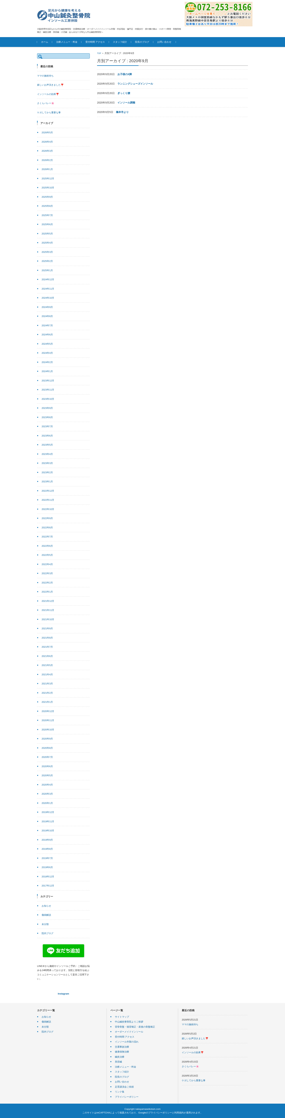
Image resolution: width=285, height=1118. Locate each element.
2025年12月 (48, 178)
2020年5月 (47, 775)
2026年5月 (47, 132)
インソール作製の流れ (127, 1041)
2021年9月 (47, 628)
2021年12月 (48, 601)
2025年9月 (47, 197)
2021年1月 (47, 702)
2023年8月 (47, 417)
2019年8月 (47, 849)
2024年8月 (47, 316)
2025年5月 (47, 233)
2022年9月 (47, 518)
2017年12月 (48, 885)
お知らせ (46, 905)
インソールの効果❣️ (48, 94)
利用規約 (179, 1112)
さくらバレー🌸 (45, 103)
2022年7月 (47, 536)
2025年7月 (47, 215)
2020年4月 (47, 784)
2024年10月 (48, 297)
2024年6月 (47, 334)
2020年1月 (47, 803)
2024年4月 (47, 353)
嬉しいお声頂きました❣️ (50, 84)
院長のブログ (142, 42)
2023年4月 (47, 454)
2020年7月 (47, 757)
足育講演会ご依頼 (124, 1086)
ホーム (44, 42)
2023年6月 (47, 435)
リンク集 (119, 1091)
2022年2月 (47, 582)
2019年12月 (48, 812)
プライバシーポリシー (127, 1096)
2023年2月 (47, 472)
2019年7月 (47, 858)
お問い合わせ (164, 42)
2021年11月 (48, 610)
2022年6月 (47, 546)
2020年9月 (47, 738)
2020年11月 (48, 720)
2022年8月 (47, 527)
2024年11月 (48, 288)
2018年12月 (48, 876)
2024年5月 (47, 343)
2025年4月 (47, 242)
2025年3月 (47, 252)
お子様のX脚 (124, 74)
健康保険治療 (122, 1051)
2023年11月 (48, 389)
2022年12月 (48, 490)
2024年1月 (47, 371)
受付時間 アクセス (95, 42)
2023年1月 (47, 481)
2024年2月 (47, 362)
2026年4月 (47, 141)
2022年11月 (48, 500)
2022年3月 (47, 573)
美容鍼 (118, 1061)
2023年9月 (47, 408)
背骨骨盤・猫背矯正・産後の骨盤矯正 (135, 1026)
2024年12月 (48, 279)
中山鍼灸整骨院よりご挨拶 (129, 1021)
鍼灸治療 (119, 1056)
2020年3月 (47, 793)
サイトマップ (122, 1016)
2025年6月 (47, 224)
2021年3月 (47, 683)
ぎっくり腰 (123, 93)
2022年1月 (47, 591)
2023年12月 (48, 380)
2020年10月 (48, 729)
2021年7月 (47, 646)
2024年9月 (47, 307)
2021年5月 (47, 665)
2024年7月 (47, 325)
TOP (99, 53)
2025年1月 (47, 270)
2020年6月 (47, 766)
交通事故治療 (122, 1046)
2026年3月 (47, 151)
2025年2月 (47, 261)
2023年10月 (48, 399)
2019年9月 (47, 839)
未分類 (45, 924)
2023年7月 (47, 426)
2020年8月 (47, 748)
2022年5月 (47, 555)
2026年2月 (47, 160)
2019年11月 (48, 821)
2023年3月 (47, 463)
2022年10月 (48, 509)
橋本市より (122, 112)
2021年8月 (47, 637)
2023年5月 (47, 444)
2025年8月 (47, 206)
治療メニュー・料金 (66, 42)
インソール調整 (126, 102)
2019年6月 (47, 867)
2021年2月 (47, 692)
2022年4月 (47, 564)
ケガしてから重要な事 (49, 112)
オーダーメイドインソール (129, 1031)
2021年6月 (47, 656)
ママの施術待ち (45, 75)
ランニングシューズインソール (135, 83)
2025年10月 (48, 187)
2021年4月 (47, 674)
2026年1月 (47, 169)
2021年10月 (48, 619)
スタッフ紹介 (120, 42)
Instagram (63, 993)
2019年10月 (48, 830)
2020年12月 (48, 711)
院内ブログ (47, 933)
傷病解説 (46, 915)
